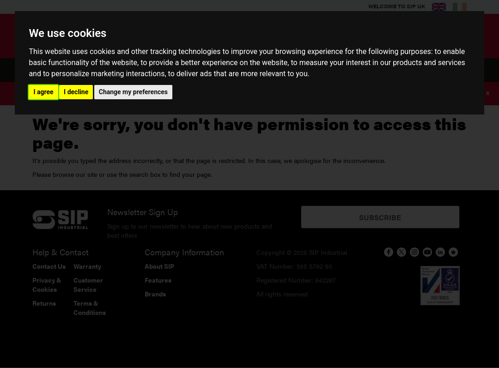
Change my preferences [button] (133, 92)
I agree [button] (43, 92)
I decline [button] (76, 92)
